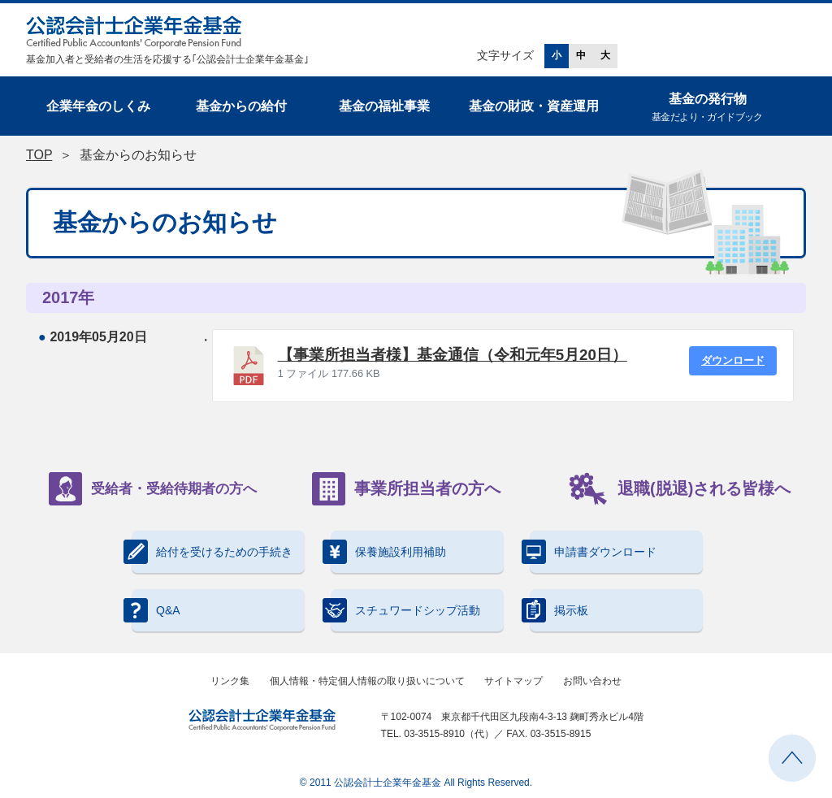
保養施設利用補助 (388, 552)
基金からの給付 (241, 106)
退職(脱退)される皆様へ (680, 488)
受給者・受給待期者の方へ (153, 488)
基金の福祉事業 (384, 106)
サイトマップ (513, 681)
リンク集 (229, 681)
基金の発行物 (707, 108)
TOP (39, 155)
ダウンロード (733, 360)
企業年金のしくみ (98, 106)
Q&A (156, 610)
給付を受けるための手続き (212, 552)
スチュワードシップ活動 (405, 610)
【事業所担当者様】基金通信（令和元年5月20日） (452, 354)
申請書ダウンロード (593, 552)
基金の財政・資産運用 (534, 106)
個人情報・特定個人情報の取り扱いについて (367, 681)
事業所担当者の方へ (406, 488)
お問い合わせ (592, 681)
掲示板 (559, 610)
